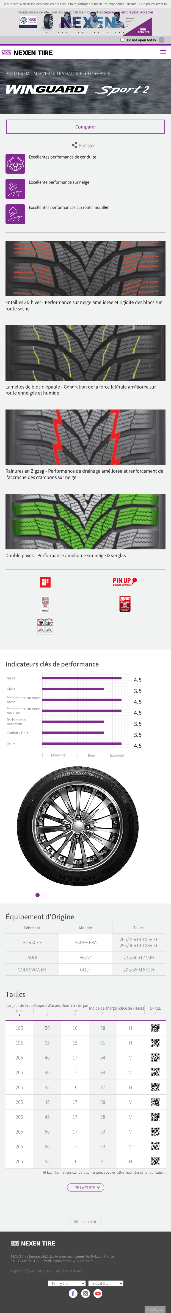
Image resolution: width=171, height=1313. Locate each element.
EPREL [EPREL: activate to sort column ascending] (155, 1009)
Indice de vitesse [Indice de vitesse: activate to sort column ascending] (130, 1009)
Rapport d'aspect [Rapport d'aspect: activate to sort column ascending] (47, 1009)
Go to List (155, 1309)
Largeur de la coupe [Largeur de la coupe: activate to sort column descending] (19, 1009)
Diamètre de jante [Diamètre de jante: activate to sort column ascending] (75, 1009)
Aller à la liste (86, 1221)
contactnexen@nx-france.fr (73, 1260)
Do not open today (141, 40)
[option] (85, 22)
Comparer (85, 126)
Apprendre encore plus (121, 12)
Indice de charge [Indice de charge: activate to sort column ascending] (103, 1009)
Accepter (146, 12)
